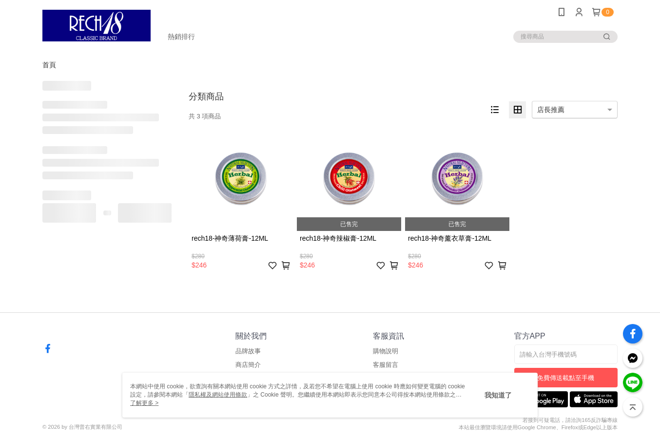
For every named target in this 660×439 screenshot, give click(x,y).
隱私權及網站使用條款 (218, 394)
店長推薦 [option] (550, 110)
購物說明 (385, 351)
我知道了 (498, 395)
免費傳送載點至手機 (565, 378)
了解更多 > (144, 403)
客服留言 (385, 364)
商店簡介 (248, 364)
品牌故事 (248, 351)
